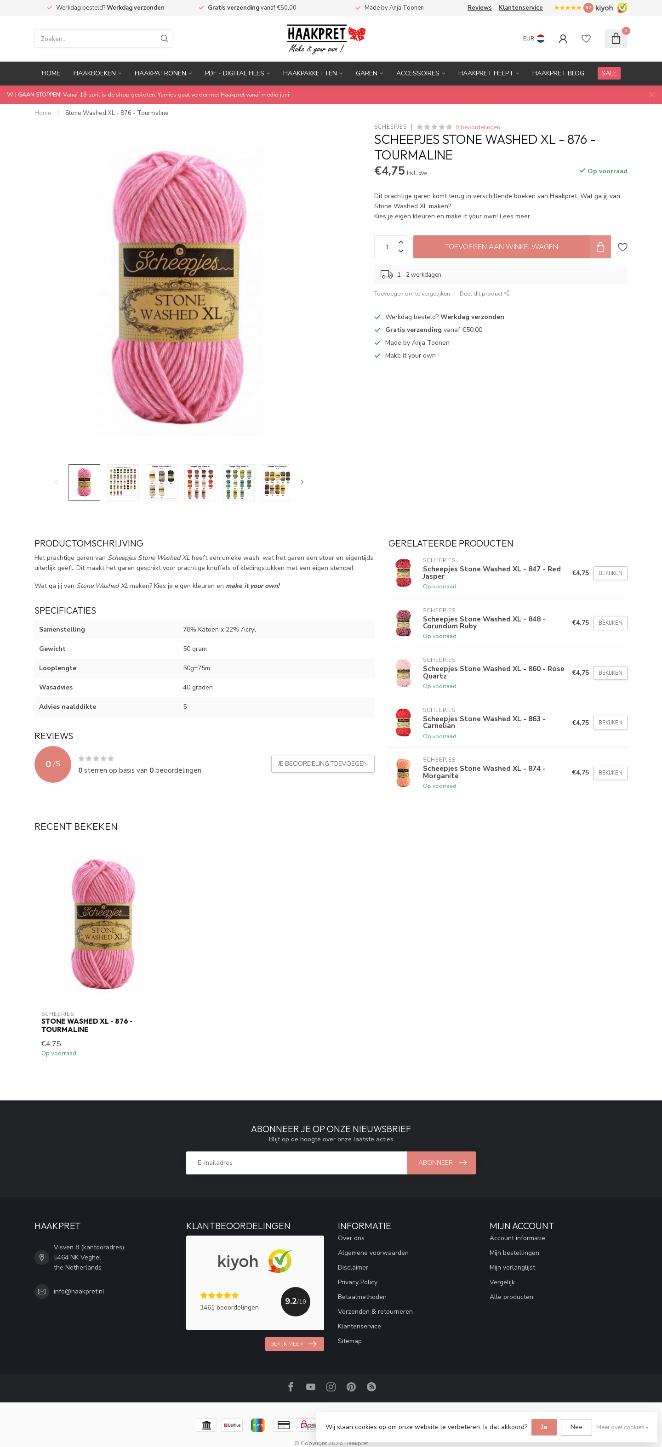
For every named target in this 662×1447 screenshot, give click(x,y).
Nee (576, 1427)
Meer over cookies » (622, 1427)
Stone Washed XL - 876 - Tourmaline (117, 113)
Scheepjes (390, 127)
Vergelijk (502, 1282)
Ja (544, 1427)
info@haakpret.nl (79, 1291)
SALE (609, 73)
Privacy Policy (357, 1282)
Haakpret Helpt (486, 73)
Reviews (480, 8)
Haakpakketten (310, 73)
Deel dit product (485, 293)
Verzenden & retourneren (375, 1311)
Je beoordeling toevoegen (323, 764)
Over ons (351, 1238)
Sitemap (350, 1341)
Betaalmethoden (362, 1297)
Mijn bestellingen (514, 1252)
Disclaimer (353, 1267)
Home (51, 73)
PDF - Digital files (234, 73)
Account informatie (517, 1238)
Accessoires (417, 73)
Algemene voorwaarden (373, 1252)
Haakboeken (95, 73)
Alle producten (511, 1297)
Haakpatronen (160, 73)
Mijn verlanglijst (512, 1267)
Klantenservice (521, 8)
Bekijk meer (293, 1344)
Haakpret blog (558, 73)
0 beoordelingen (478, 127)
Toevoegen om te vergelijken (412, 293)
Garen (366, 73)
